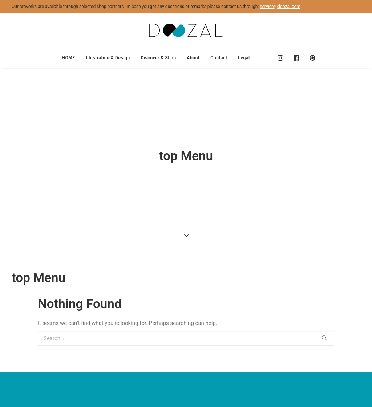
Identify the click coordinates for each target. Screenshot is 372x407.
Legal (244, 57)
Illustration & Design (108, 57)
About (193, 57)
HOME (68, 57)
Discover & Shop (158, 57)
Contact (218, 57)
